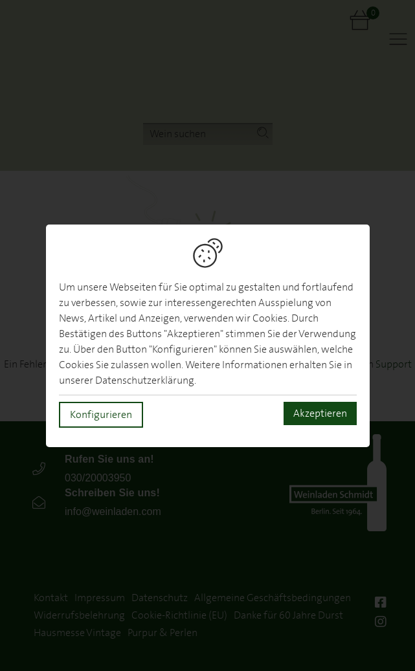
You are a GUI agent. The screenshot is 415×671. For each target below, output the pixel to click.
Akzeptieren (320, 413)
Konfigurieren (101, 415)
